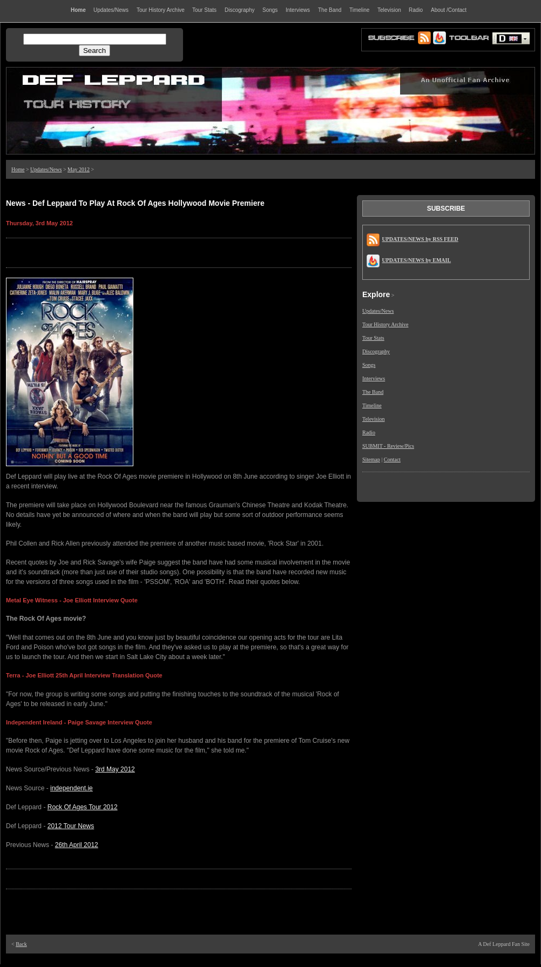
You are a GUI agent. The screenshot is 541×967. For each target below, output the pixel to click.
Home (17, 169)
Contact (392, 459)
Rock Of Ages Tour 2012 (83, 807)
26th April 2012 (76, 845)
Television (373, 419)
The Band (372, 392)
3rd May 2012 (114, 769)
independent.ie (71, 788)
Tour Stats (373, 338)
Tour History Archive (385, 324)
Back (21, 944)
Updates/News (46, 169)
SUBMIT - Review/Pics (388, 446)
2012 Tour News (71, 826)
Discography (376, 351)
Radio (368, 432)
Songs (368, 365)
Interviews (373, 378)
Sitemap (371, 459)
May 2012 (78, 169)
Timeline (372, 405)
